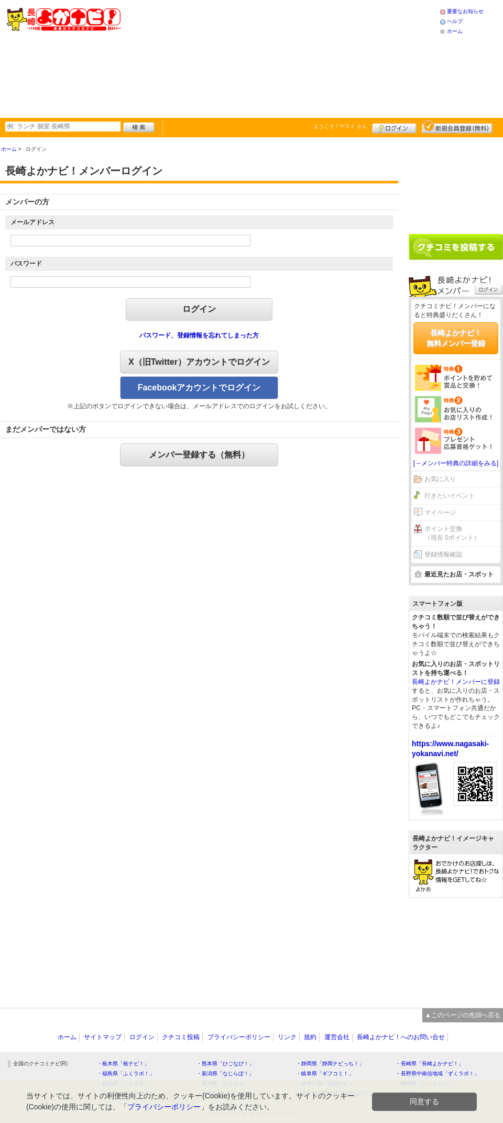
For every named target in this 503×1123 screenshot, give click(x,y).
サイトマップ (103, 1037)
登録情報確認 (443, 554)
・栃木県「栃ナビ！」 (123, 1063)
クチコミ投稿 (181, 1037)
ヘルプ (455, 21)
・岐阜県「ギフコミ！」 (325, 1073)
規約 (310, 1037)
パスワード (26, 263)
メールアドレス (32, 222)
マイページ (440, 512)
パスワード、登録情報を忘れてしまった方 (199, 335)
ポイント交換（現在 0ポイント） (452, 533)
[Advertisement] (221, 57)
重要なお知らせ (465, 11)
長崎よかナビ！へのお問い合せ (401, 1037)
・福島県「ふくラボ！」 (126, 1073)
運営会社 (336, 1037)
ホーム (455, 31)
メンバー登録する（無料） (199, 454)
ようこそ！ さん (340, 126)
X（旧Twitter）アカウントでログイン (199, 361)
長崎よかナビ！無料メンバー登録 (456, 338)
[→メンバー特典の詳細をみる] (456, 463)
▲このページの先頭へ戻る (462, 1015)
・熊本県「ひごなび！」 (225, 1063)
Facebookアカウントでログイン (199, 387)
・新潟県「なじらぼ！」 (225, 1073)
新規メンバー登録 (457, 127)
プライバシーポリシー (238, 1037)
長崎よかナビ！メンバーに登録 (456, 681)
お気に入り (440, 479)
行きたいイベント (449, 495)
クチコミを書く (456, 247)
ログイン (394, 127)
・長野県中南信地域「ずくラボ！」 (437, 1073)
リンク (287, 1037)
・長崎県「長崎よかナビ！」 (430, 1063)
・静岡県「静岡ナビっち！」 (330, 1063)
